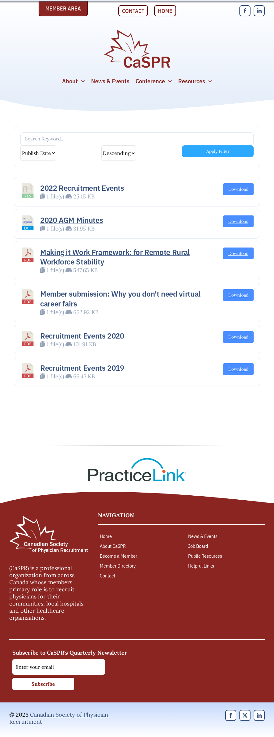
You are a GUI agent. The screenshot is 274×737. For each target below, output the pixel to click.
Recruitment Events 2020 (82, 336)
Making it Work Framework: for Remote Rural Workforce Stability (115, 257)
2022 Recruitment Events (82, 188)
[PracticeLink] (137, 460)
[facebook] (245, 10)
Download (238, 189)
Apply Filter (218, 151)
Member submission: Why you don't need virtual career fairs (120, 298)
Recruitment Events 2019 (82, 368)
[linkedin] (259, 10)
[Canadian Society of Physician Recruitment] (137, 31)
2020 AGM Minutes (71, 220)
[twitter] (245, 715)
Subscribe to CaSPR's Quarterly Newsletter (69, 652)
